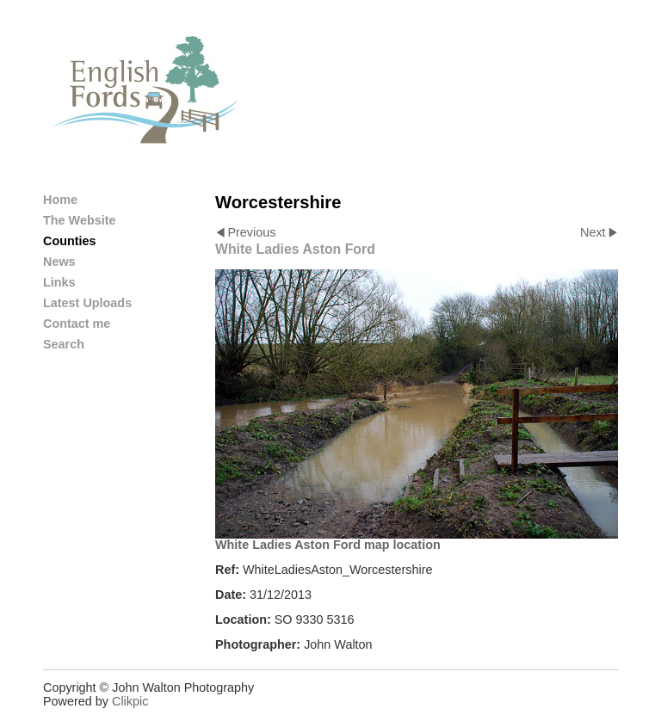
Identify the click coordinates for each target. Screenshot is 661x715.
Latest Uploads (87, 303)
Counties (69, 241)
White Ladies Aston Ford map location (328, 545)
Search (63, 344)
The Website (79, 220)
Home (60, 199)
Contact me (76, 323)
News (59, 261)
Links (59, 282)
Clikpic (130, 701)
